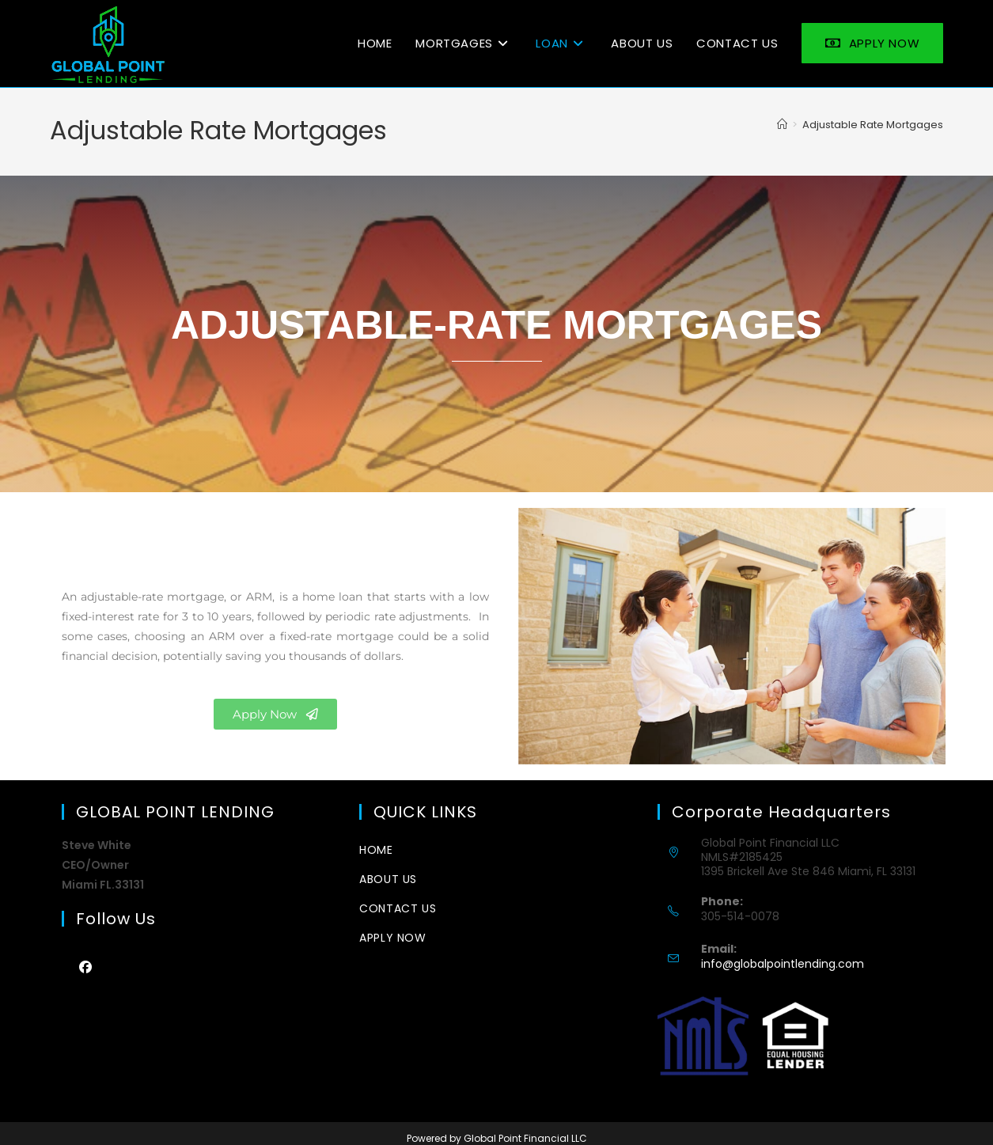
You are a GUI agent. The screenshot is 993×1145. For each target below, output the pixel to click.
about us (388, 879)
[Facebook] (86, 966)
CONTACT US (397, 908)
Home (375, 850)
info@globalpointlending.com (782, 964)
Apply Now (392, 938)
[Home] (782, 124)
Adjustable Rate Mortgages (872, 124)
